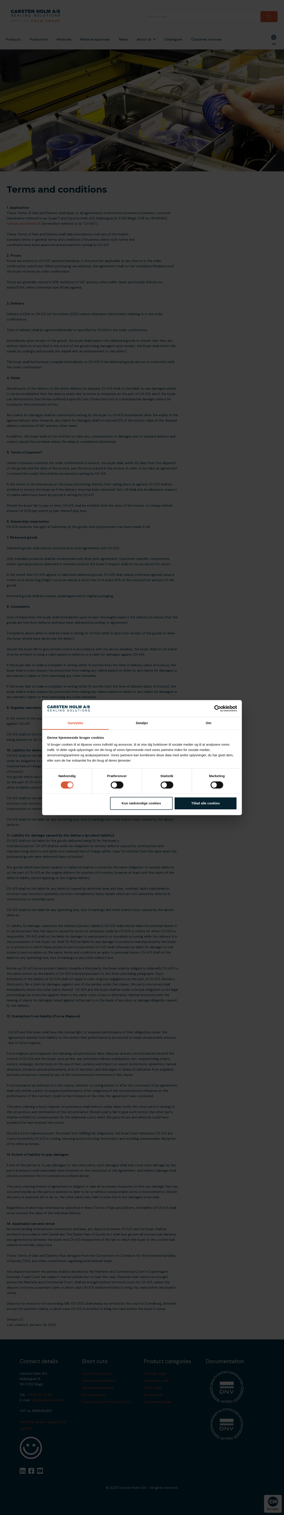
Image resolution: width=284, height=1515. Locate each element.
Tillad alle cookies (205, 803)
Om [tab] (208, 723)
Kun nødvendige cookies (141, 803)
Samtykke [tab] (75, 723)
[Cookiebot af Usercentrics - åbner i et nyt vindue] (217, 708)
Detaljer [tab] (142, 723)
